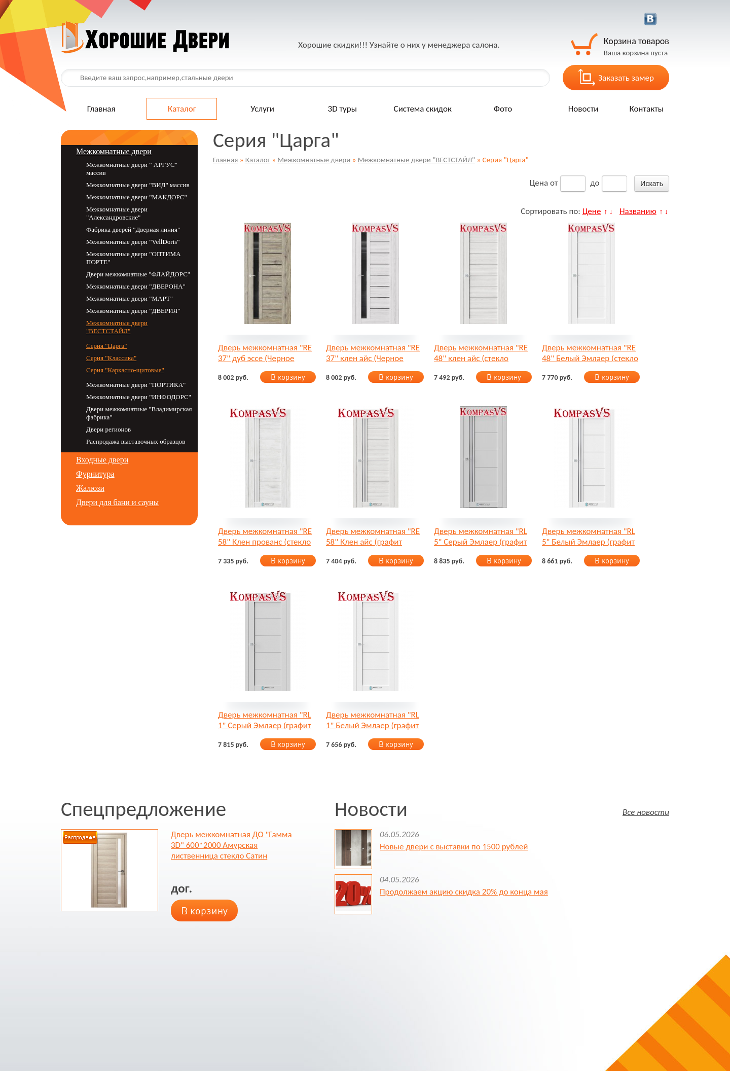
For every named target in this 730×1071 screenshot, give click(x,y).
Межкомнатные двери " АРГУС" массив (131, 168)
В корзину (288, 377)
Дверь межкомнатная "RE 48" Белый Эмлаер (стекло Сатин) (590, 353)
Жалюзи (90, 488)
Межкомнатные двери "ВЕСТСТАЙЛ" (416, 159)
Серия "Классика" (111, 358)
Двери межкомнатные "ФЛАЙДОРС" (138, 274)
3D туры (342, 108)
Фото (503, 108)
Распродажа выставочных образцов (135, 441)
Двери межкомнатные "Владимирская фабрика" (139, 413)
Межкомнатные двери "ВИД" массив (138, 185)
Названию (637, 211)
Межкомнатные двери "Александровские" (117, 213)
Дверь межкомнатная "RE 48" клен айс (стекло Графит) (481, 353)
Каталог (182, 108)
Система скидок (423, 108)
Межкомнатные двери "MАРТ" (129, 298)
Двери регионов (108, 429)
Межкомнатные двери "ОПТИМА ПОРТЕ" (133, 258)
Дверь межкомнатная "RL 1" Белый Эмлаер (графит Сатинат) (372, 720)
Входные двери (102, 459)
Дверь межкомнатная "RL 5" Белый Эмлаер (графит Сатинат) (588, 536)
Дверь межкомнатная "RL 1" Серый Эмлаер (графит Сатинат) (264, 720)
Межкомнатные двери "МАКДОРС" (136, 197)
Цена (539, 182)
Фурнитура (95, 474)
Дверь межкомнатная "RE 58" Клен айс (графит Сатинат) (373, 536)
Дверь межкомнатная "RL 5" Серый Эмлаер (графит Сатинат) (480, 536)
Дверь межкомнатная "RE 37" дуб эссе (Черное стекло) (265, 353)
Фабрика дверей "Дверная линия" (133, 229)
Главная (101, 108)
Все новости (646, 811)
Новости (583, 108)
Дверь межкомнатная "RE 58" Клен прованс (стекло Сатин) (265, 536)
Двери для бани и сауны (117, 502)
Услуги (262, 108)
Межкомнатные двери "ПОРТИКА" (136, 384)
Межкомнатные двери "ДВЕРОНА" (136, 286)
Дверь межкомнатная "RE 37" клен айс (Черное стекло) (373, 353)
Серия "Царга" (106, 345)
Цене (591, 211)
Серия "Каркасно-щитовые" (125, 370)
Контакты (646, 108)
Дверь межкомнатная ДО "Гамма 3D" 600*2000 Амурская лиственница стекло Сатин (231, 845)
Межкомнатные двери (313, 159)
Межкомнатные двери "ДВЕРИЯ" (133, 310)
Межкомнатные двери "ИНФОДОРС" (138, 397)
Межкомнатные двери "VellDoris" (133, 241)
